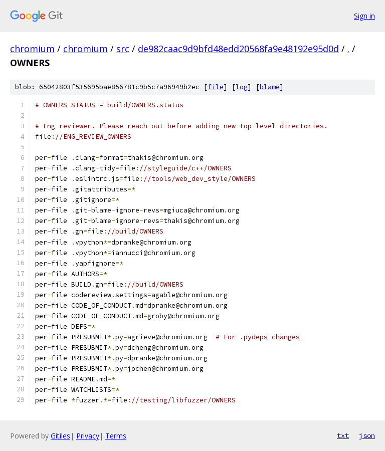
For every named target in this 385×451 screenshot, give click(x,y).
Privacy (87, 435)
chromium (32, 49)
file (216, 87)
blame (270, 87)
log (242, 87)
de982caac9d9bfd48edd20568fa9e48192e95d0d (238, 49)
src (122, 49)
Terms (115, 435)
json (367, 435)
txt (343, 435)
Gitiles (60, 435)
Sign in (364, 16)
